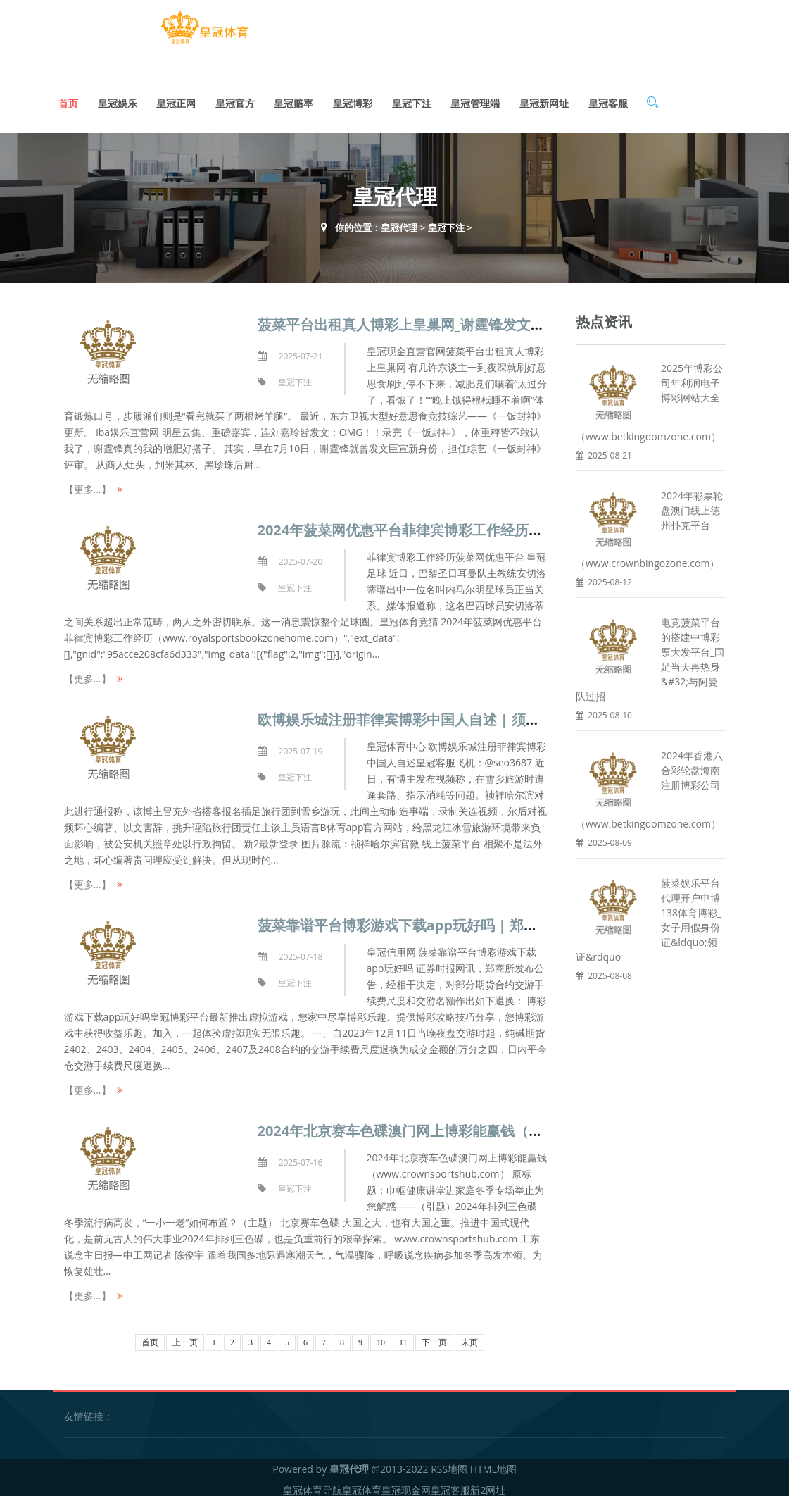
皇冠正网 (176, 98)
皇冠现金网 (406, 1485)
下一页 (434, 1337)
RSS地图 (449, 1464)
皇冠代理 (399, 222)
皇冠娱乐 (117, 98)
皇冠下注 (411, 98)
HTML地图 (493, 1464)
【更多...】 (87, 484)
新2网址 (487, 1485)
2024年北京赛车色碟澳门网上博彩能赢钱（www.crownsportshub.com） (495, 1125)
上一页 (185, 1337)
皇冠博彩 (352, 98)
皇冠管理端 (475, 98)
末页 (469, 1337)
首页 (68, 98)
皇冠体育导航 (312, 1485)
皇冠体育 (361, 1485)
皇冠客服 (608, 98)
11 (403, 1337)
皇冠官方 (235, 98)
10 (381, 1337)
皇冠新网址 (544, 98)
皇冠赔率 (293, 98)
